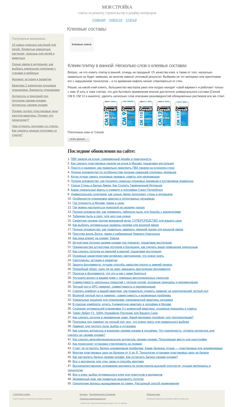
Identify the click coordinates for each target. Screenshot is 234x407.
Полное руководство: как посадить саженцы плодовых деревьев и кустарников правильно (132, 181)
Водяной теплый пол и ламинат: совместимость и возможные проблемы (122, 295)
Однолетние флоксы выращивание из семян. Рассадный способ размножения (126, 383)
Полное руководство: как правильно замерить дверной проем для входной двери (128, 229)
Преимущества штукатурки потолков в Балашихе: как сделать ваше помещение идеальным (135, 247)
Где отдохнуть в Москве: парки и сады (98, 203)
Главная (98, 20)
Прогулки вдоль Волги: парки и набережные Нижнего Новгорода (116, 233)
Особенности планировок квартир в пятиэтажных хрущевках (114, 198)
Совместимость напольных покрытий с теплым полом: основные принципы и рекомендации (135, 282)
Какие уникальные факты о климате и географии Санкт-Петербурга (117, 189)
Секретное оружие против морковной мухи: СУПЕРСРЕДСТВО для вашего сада (127, 220)
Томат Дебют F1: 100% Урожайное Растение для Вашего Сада (115, 313)
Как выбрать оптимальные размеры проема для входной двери (116, 225)
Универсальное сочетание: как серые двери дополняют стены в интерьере (122, 194)
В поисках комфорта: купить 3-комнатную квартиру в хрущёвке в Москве (122, 304)
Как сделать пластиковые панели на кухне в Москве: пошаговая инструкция (122, 163)
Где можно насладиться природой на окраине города (109, 207)
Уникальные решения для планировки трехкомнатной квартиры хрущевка (123, 299)
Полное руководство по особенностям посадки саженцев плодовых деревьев (123, 172)
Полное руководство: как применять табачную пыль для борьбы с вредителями (127, 211)
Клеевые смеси (81, 44)
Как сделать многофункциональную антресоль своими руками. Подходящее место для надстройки (140, 339)
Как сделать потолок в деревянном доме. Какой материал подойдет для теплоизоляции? (133, 317)
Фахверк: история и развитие (31, 79)
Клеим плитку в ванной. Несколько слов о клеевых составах (127, 65)
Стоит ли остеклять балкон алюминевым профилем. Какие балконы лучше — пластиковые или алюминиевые (148, 348)
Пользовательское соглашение (102, 394)
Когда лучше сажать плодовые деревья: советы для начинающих (115, 176)
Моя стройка (117, 7)
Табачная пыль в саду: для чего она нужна (102, 216)
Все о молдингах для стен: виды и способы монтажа (108, 361)
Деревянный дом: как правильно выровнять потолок (108, 379)
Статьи (131, 20)
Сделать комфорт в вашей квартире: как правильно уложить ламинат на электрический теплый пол (140, 291)
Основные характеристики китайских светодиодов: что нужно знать (118, 255)
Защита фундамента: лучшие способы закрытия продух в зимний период (122, 264)
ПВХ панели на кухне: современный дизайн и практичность (111, 159)
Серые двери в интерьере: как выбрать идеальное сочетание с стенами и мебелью (34, 69)
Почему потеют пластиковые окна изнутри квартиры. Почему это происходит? (35, 116)
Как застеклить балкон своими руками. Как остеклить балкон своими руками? (125, 357)
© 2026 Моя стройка (21, 394)
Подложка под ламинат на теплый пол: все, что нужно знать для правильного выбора (131, 321)
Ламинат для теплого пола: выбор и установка (104, 326)
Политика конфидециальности (93, 399)
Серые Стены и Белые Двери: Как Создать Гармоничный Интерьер (116, 185)
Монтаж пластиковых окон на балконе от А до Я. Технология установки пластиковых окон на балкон (141, 352)
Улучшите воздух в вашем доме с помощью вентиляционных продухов (121, 277)
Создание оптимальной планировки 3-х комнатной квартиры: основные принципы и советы (135, 308)
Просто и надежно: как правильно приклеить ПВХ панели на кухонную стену (123, 167)
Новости (115, 20)
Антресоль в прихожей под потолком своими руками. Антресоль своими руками (30, 101)
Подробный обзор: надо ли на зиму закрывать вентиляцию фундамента (121, 269)
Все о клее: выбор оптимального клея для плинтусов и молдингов (118, 374)
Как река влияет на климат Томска (96, 238)
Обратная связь (153, 394)
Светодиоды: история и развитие (95, 260)
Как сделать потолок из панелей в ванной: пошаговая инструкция (117, 251)
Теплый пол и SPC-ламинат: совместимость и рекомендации (114, 286)
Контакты (84, 394)
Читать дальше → (79, 139)
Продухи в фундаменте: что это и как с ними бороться (109, 273)
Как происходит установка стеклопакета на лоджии (107, 343)
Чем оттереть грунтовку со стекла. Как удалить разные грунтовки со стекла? (35, 131)
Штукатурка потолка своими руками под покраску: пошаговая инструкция (122, 242)
